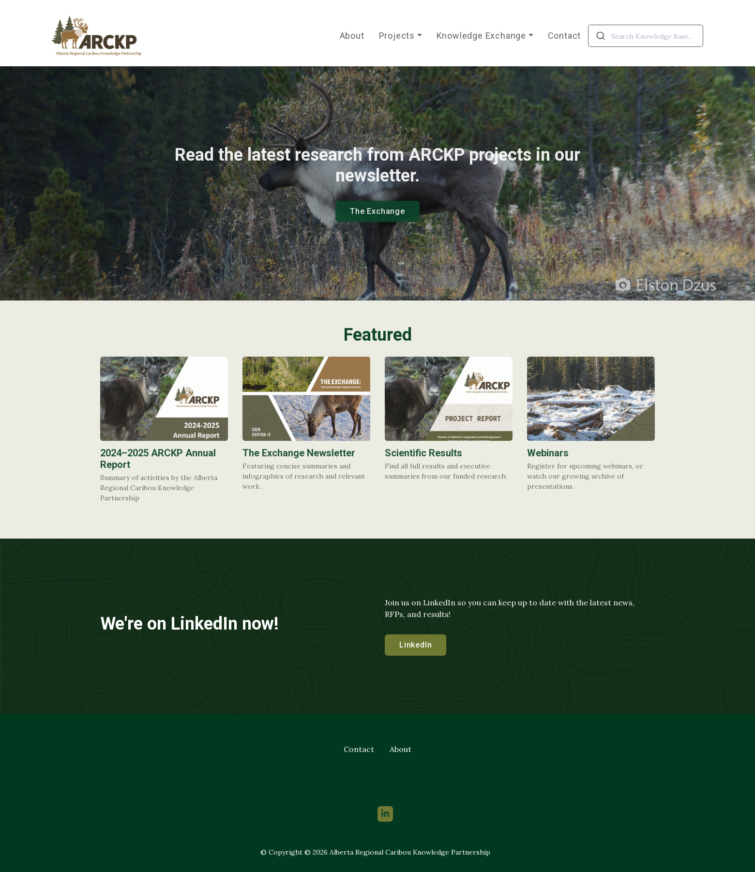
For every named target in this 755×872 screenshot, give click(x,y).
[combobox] (645, 36)
